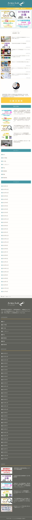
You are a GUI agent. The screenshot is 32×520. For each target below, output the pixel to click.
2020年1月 (5, 232)
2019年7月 (5, 252)
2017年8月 (5, 291)
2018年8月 (5, 278)
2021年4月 (5, 209)
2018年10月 (6, 271)
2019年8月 (5, 248)
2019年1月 (5, 261)
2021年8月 (5, 202)
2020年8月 (5, 225)
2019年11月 (6, 238)
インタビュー (6, 164)
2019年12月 (6, 235)
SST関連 (5, 157)
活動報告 (5, 171)
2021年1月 (5, 215)
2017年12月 (6, 288)
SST (4, 154)
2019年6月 (5, 255)
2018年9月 (5, 275)
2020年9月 (5, 222)
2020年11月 (6, 219)
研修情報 (5, 177)
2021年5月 (5, 205)
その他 (4, 161)
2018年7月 (5, 281)
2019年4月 (5, 258)
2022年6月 (5, 196)
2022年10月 (6, 192)
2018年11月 (6, 268)
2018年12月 (6, 265)
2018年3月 (5, 284)
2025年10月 (6, 189)
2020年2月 (5, 228)
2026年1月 (5, 186)
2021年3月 (5, 212)
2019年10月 (6, 242)
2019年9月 (5, 245)
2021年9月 (5, 199)
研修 (4, 174)
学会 (4, 167)
